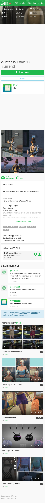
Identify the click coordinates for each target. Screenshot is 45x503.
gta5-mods (14, 271)
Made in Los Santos (8, 498)
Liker (21, 178)
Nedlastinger (10, 178)
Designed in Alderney (9, 496)
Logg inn (23, 313)
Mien (15, 85)
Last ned (22, 72)
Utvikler (17, 300)
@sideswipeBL (16, 303)
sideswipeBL (15, 287)
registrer (34, 313)
